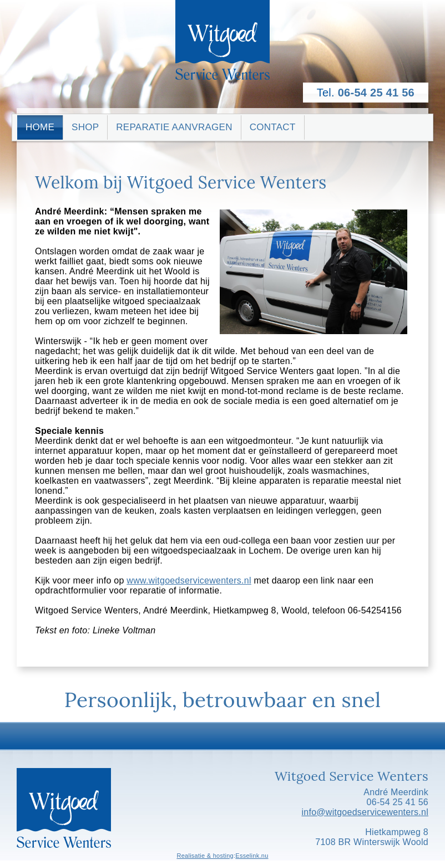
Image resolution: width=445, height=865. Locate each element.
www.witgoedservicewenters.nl (189, 580)
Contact (273, 127)
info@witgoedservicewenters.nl (364, 812)
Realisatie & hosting (205, 855)
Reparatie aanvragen (174, 127)
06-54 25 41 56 (376, 92)
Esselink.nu (251, 855)
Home (40, 127)
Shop (85, 127)
